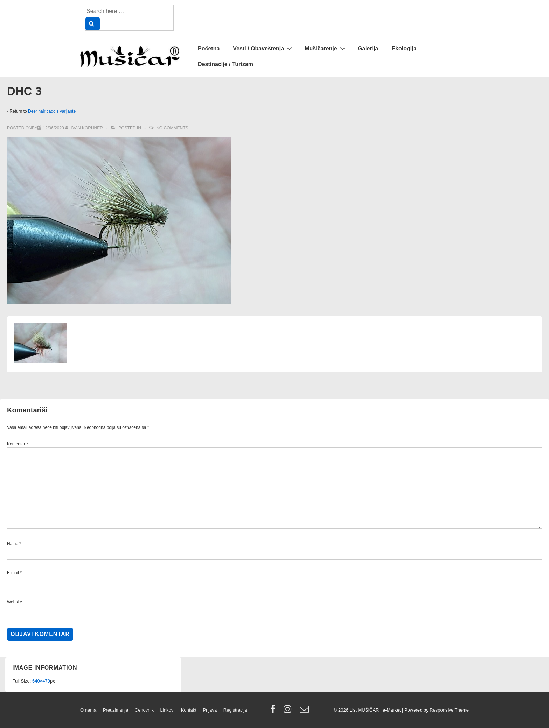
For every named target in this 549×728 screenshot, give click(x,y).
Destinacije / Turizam (225, 64)
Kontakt (188, 710)
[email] (305, 711)
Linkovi (167, 710)
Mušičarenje (326, 48)
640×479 (41, 681)
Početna (209, 48)
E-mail (13, 572)
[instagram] (289, 711)
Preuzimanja (115, 710)
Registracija (235, 710)
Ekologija (403, 48)
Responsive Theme (449, 710)
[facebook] (274, 711)
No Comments (172, 128)
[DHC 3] (53, 128)
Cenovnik (144, 710)
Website (14, 602)
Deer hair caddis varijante (52, 111)
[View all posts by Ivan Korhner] (84, 128)
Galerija (368, 48)
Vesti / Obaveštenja (263, 48)
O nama (88, 710)
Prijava (210, 710)
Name (12, 543)
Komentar (17, 443)
